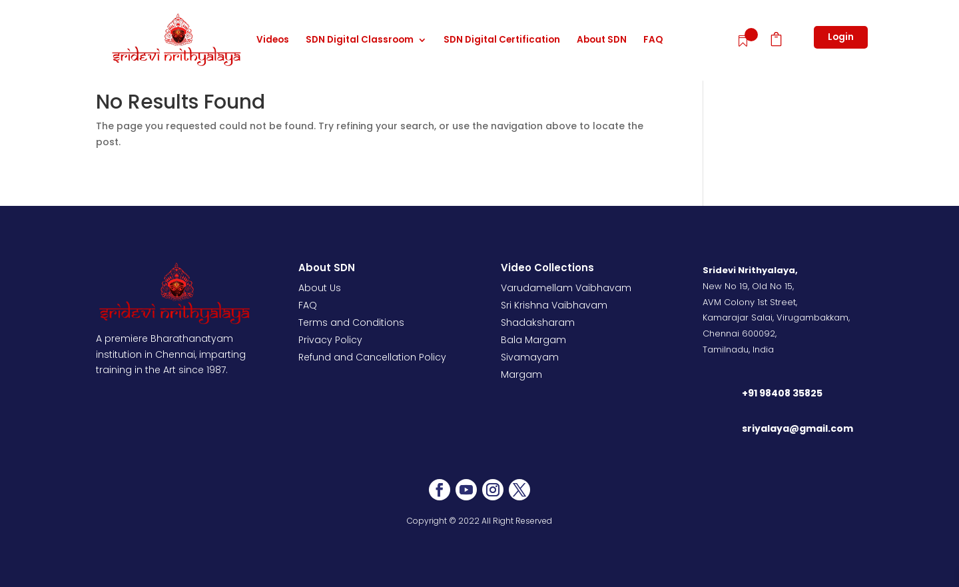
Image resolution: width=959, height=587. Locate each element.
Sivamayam (530, 357)
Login (841, 37)
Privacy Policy (330, 339)
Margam (521, 374)
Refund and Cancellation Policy (372, 357)
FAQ (653, 40)
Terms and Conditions (351, 322)
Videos (272, 40)
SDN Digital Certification (502, 40)
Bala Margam (533, 339)
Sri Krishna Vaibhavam (554, 305)
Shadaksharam (538, 322)
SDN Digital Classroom (360, 40)
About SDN (602, 40)
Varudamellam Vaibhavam (566, 287)
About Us (319, 287)
